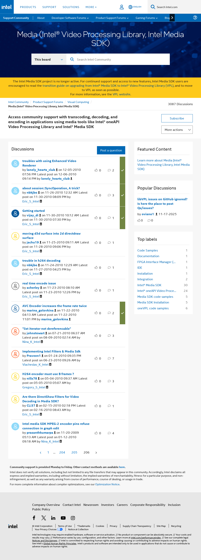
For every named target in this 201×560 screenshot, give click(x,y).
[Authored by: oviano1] (149, 214)
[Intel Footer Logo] (13, 526)
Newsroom (91, 504)
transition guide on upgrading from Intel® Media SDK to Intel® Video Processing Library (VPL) (108, 85)
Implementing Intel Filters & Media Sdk (51, 351)
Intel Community (18, 102)
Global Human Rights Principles (59, 543)
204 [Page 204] (62, 452)
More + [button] (91, 7)
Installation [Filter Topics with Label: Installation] (145, 273)
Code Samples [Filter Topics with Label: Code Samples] (147, 250)
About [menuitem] (41, 17)
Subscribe (177, 118)
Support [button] (49, 7)
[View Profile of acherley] (34, 288)
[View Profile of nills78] (33, 378)
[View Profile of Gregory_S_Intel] (35, 387)
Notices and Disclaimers (44, 540)
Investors (107, 504)
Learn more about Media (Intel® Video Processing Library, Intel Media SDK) (163, 164)
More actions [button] (174, 129)
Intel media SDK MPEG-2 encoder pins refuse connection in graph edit (56, 426)
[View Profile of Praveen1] (35, 356)
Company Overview (46, 504)
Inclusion (174, 504)
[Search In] (49, 59)
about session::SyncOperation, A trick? (51, 188)
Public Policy (41, 509)
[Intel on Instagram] (72, 518)
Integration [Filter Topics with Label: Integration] (145, 279)
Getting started (33, 211)
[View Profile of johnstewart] (37, 333)
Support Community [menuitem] (16, 17)
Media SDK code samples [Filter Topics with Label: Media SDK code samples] (155, 296)
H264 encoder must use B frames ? (48, 374)
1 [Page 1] (48, 452)
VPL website (121, 94)
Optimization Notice (107, 484)
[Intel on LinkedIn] (53, 518)
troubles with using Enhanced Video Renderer (49, 163)
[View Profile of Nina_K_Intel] (32, 342)
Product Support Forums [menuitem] (111, 17)
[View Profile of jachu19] (34, 242)
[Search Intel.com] (178, 6)
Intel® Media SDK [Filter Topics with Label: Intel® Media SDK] (149, 285)
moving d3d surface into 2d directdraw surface (51, 235)
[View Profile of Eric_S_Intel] (32, 201)
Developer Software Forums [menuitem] (69, 17)
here (122, 467)
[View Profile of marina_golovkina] (41, 310)
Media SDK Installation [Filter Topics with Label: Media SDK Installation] (153, 302)
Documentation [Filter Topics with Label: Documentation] (148, 256)
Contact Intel (72, 504)
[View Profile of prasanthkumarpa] (41, 433)
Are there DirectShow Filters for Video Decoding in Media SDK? (50, 398)
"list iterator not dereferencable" (46, 328)
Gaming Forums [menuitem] (145, 17)
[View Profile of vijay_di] (34, 215)
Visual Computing (78, 102)
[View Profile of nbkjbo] (33, 192)
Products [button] (28, 7)
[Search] (153, 6)
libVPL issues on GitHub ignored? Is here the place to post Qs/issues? (162, 203)
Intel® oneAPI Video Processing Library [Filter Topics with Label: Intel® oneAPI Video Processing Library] (158, 290)
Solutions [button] (71, 7)
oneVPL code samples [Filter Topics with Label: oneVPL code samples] (153, 308)
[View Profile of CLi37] (32, 405)
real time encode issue (39, 283)
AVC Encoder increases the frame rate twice (54, 306)
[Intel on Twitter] (43, 518)
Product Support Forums (48, 102)
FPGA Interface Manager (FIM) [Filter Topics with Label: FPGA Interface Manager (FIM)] (158, 262)
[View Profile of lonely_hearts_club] (42, 170)
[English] (134, 7)
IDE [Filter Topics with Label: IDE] (139, 267)
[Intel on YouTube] (63, 518)
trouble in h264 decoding (41, 260)
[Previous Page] (40, 453)
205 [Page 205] (74, 452)
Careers (122, 504)
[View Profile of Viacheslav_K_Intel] (36, 364)
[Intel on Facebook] (34, 518)
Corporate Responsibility (147, 504)
